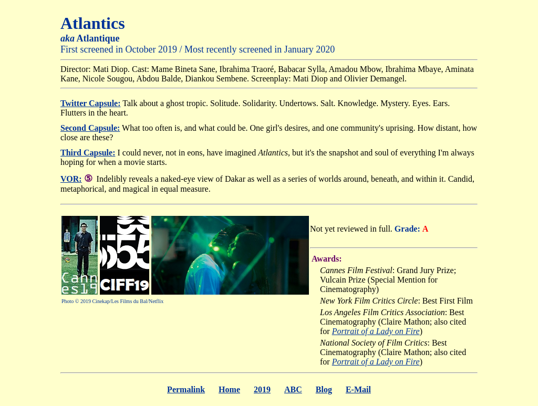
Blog (324, 389)
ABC (293, 389)
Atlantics (92, 23)
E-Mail (358, 389)
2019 (262, 389)
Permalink (186, 389)
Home (229, 389)
